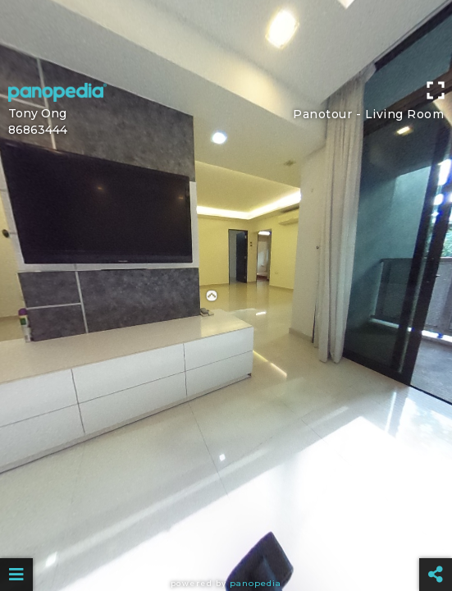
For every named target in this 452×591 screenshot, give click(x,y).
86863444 (37, 129)
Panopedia (255, 583)
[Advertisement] (226, 37)
